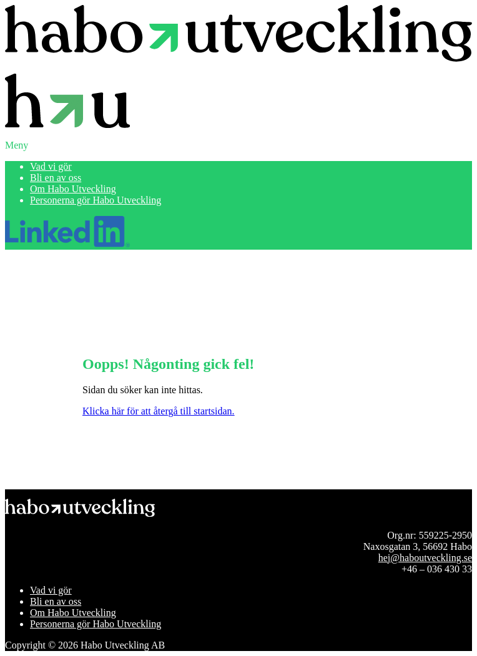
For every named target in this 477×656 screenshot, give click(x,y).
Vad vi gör (51, 166)
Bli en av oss (55, 177)
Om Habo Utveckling (73, 189)
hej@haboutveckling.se (425, 557)
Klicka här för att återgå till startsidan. (158, 411)
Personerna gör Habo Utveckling (95, 200)
